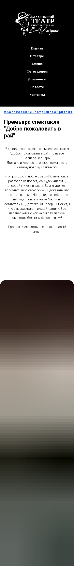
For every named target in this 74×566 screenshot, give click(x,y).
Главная (37, 48)
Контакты (37, 95)
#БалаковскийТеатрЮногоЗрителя (38, 112)
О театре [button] (37, 56)
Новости (37, 87)
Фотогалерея (37, 71)
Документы (37, 79)
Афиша (37, 64)
